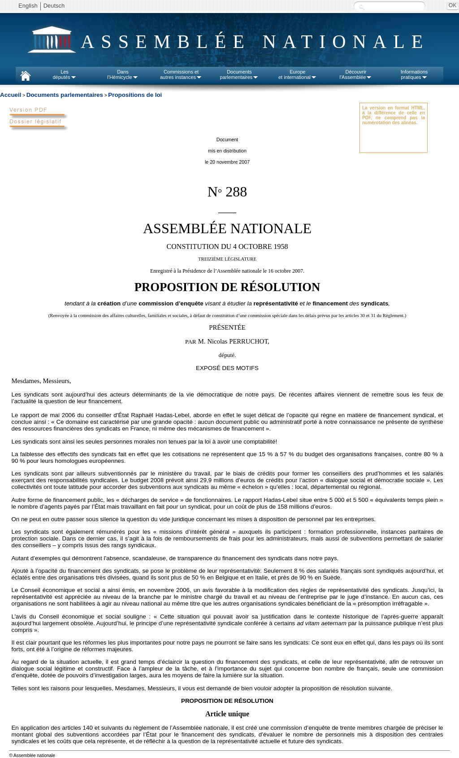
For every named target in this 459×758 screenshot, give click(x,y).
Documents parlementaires (64, 94)
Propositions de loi (135, 94)
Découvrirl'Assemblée (356, 74)
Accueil (10, 94)
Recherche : (361, 6)
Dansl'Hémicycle (122, 74)
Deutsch (54, 5)
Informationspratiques (414, 74)
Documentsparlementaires (239, 74)
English (28, 5)
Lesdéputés (64, 74)
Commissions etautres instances (181, 74)
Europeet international (297, 74)
